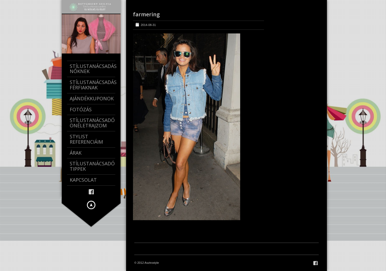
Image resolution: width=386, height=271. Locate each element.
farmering (146, 14)
